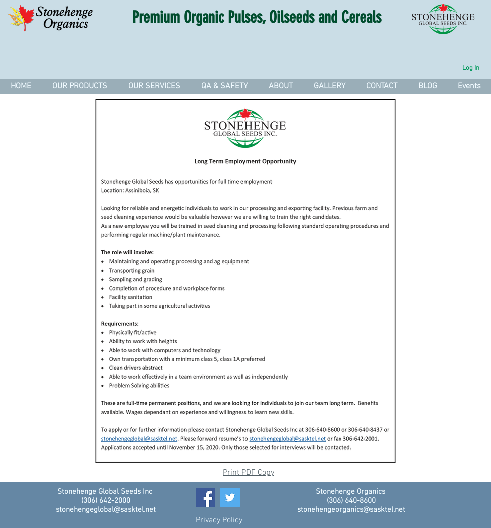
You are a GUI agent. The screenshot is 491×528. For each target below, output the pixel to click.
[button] (153, 86)
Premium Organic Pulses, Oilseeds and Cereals (256, 17)
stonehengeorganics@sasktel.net (351, 509)
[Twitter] (230, 497)
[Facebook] (205, 497)
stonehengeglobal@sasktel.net (106, 509)
